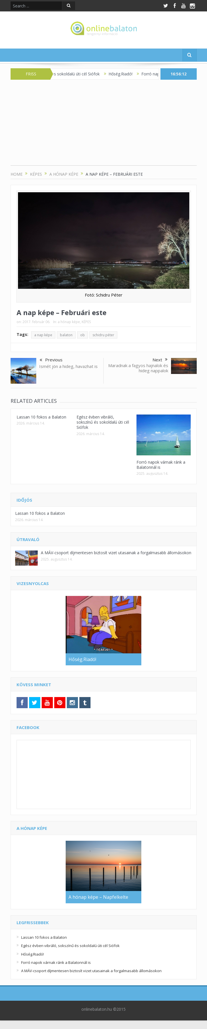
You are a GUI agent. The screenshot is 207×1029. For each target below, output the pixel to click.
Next (160, 360)
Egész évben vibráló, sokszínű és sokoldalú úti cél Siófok (103, 422)
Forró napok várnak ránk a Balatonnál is (160, 464)
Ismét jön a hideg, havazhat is (68, 366)
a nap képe (43, 335)
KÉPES (86, 321)
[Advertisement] (104, 125)
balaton (66, 335)
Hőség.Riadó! (124, 74)
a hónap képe (69, 321)
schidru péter (103, 335)
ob (82, 335)
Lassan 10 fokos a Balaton (41, 417)
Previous (51, 360)
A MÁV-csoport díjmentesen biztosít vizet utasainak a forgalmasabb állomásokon (116, 552)
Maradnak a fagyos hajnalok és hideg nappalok (138, 368)
